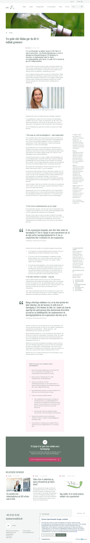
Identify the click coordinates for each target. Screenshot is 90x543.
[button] (24, 6)
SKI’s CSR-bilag (53, 418)
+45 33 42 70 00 (12, 515)
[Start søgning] (81, 6)
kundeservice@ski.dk (14, 518)
